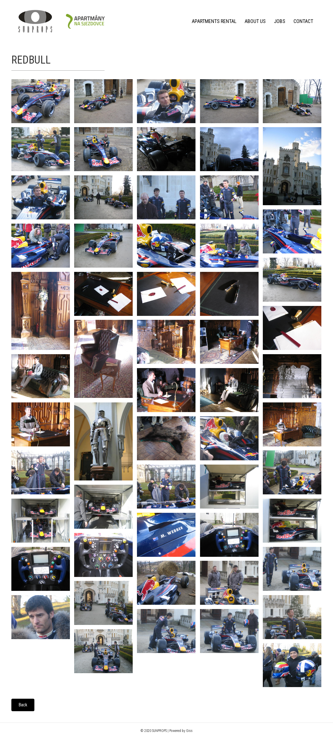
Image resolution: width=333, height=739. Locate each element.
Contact (303, 21)
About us (255, 21)
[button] (22, 705)
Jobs (279, 21)
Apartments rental (214, 21)
